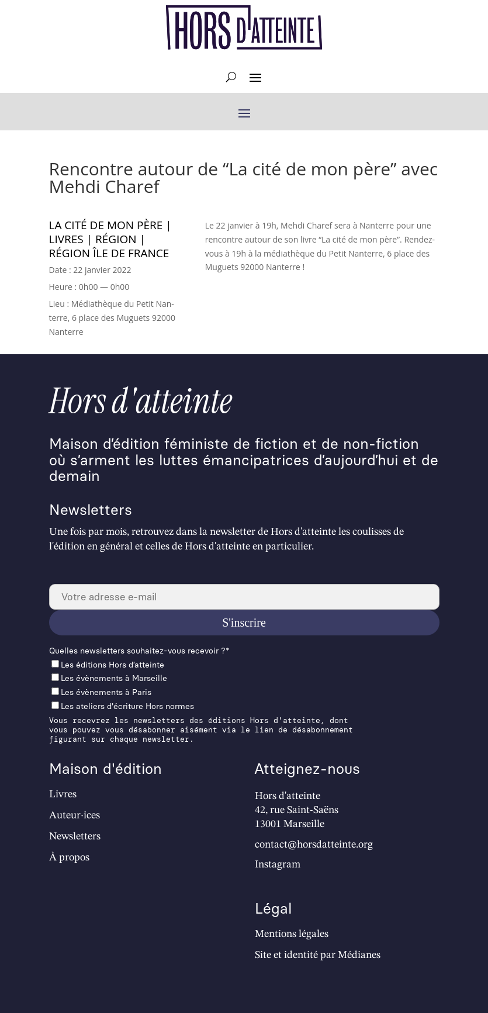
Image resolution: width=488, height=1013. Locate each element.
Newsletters (75, 836)
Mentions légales (291, 934)
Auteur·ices (74, 815)
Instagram (277, 864)
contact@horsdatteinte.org (314, 844)
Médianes (359, 955)
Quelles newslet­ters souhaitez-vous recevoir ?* (139, 651)
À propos (69, 857)
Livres (63, 794)
